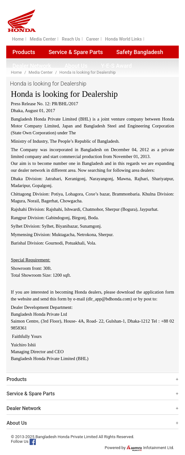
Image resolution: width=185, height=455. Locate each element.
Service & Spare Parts (76, 52)
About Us (76, 65)
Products (23, 52)
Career (92, 39)
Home (18, 39)
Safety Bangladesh (139, 52)
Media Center (43, 39)
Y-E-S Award (116, 65)
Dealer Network (31, 65)
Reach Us (71, 39)
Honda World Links (123, 39)
